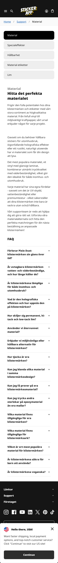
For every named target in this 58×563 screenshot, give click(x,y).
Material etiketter (17, 65)
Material (12, 35)
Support (21, 21)
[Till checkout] (52, 11)
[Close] (52, 528)
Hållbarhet (13, 55)
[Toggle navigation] (5, 11)
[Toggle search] (11, 11)
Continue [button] (29, 555)
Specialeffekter (16, 45)
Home (7, 21)
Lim (9, 75)
